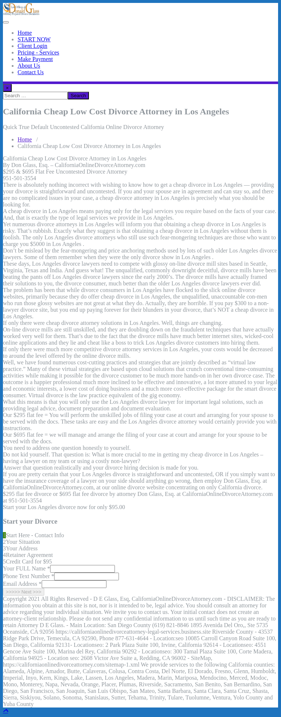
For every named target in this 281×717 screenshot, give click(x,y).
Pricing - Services (38, 52)
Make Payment (35, 59)
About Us (29, 65)
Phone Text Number (28, 576)
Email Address (22, 584)
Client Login (32, 46)
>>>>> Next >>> (23, 592)
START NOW (34, 39)
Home (25, 33)
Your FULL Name (26, 568)
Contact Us (31, 72)
